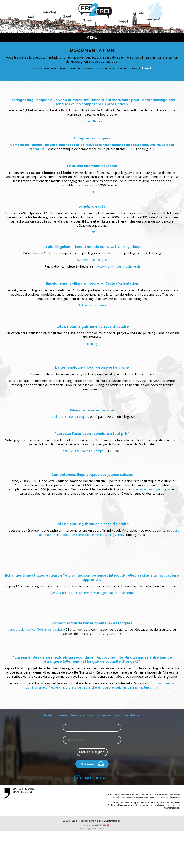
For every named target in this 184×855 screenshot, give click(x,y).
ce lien (133, 381)
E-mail (146, 68)
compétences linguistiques (152, 489)
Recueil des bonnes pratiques (68, 416)
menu (93, 37)
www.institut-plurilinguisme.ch (118, 266)
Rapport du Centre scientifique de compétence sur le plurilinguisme (109, 532)
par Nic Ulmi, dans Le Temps (83, 451)
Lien (92, 192)
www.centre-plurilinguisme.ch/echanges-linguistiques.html (92, 593)
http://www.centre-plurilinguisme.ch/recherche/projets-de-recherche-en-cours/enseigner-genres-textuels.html (100, 685)
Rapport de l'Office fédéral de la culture (37, 629)
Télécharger (92, 343)
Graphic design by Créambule (91, 828)
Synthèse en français (92, 260)
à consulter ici (92, 121)
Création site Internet (96, 825)
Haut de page (96, 778)
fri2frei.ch (95, 10)
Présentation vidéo (92, 305)
